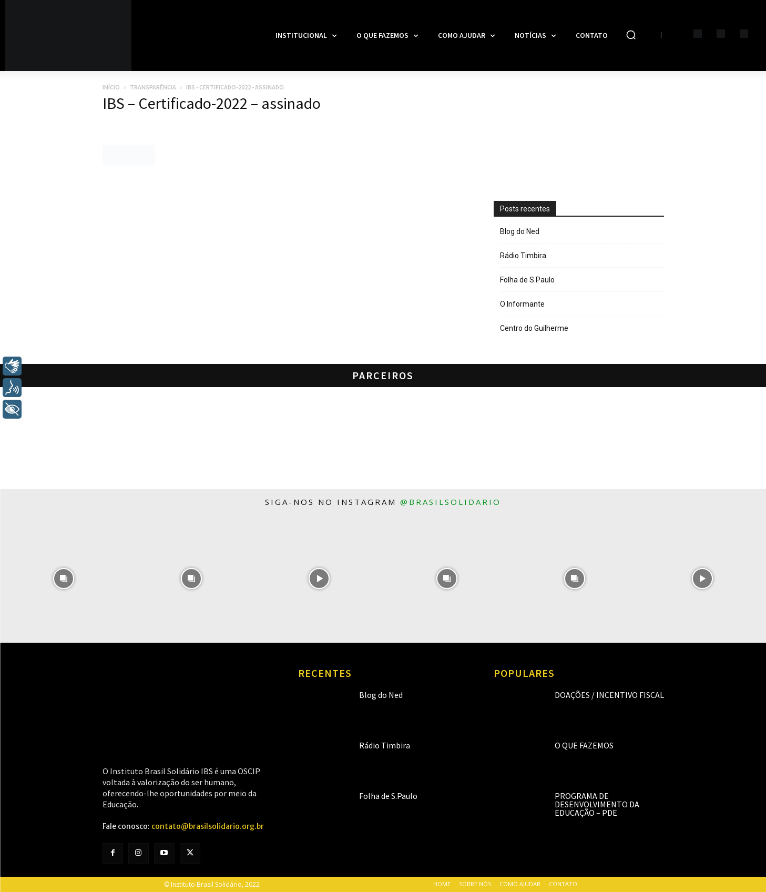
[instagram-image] (64, 579)
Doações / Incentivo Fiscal (609, 695)
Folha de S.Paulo (527, 280)
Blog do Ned (519, 231)
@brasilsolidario (450, 501)
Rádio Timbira (523, 255)
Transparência (153, 87)
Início (111, 87)
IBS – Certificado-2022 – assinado (212, 103)
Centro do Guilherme (534, 328)
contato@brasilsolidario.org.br (207, 826)
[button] (631, 34)
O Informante (522, 304)
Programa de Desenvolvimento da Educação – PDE (597, 804)
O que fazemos (584, 745)
